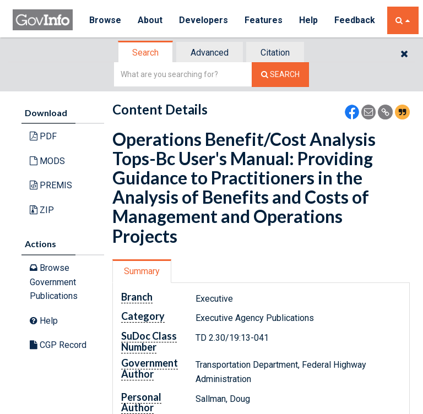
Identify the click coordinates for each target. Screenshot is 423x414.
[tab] (146, 52)
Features (264, 20)
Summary (142, 270)
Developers (203, 20)
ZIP (42, 210)
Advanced (210, 52)
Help (308, 20)
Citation (275, 52)
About (150, 20)
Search (145, 52)
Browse (105, 20)
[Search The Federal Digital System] (280, 74)
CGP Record (58, 345)
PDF (43, 136)
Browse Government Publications (54, 282)
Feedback (354, 20)
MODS (47, 161)
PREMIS (51, 185)
